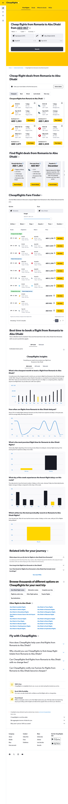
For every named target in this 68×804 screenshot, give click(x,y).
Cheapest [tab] (13, 94)
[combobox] (31, 31)
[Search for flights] (3, 8)
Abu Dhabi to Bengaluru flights (46, 618)
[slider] (51, 219)
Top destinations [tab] (15, 598)
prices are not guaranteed (44, 712)
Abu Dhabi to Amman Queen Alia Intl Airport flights (22, 615)
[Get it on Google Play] (56, 739)
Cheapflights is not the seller (38, 717)
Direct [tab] (28, 94)
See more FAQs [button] (37, 574)
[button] (3, 3)
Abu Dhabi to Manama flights (45, 614)
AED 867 (22, 27)
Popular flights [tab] (46, 594)
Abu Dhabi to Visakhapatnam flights (20, 626)
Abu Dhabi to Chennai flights (18, 618)
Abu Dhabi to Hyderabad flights (46, 628)
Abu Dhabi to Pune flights (17, 621)
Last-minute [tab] (36, 94)
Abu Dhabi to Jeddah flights (18, 607)
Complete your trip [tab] (47, 590)
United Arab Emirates (18, 67)
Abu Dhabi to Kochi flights (44, 626)
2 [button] (60, 320)
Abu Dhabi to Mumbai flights (18, 623)
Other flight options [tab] (32, 594)
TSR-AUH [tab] (41, 344)
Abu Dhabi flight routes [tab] (17, 590)
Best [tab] (21, 94)
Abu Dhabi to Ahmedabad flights (19, 612)
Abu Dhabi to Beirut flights (45, 621)
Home (10, 67)
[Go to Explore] (3, 15)
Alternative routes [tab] (33, 590)
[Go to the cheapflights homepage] (12, 3)
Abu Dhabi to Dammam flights (46, 609)
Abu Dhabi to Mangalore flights (46, 612)
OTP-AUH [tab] (33, 344)
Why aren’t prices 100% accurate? (38, 723)
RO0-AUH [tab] (29, 366)
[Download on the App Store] (56, 743)
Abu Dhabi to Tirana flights (45, 607)
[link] (17, 184)
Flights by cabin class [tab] (17, 594)
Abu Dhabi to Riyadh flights (18, 628)
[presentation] (30, 28)
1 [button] (56, 320)
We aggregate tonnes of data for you (38, 720)
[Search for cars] (3, 12)
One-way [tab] (46, 94)
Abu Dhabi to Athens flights (18, 609)
